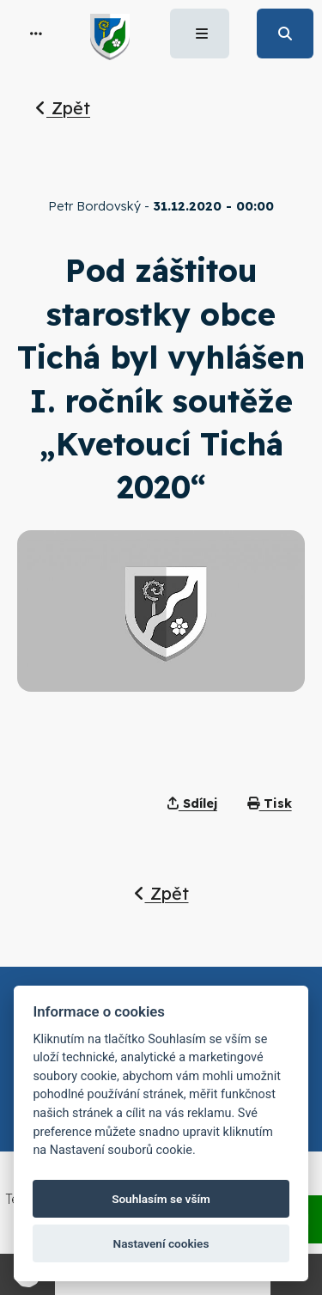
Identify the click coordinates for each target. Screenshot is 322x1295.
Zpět (62, 108)
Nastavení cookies (161, 1243)
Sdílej (192, 803)
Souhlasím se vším (161, 1199)
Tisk (269, 803)
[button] (36, 33)
